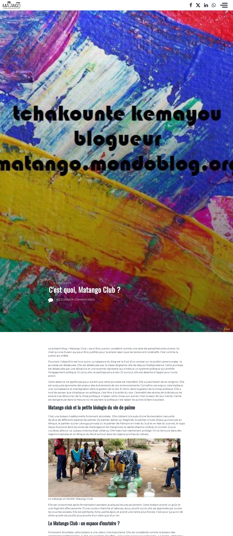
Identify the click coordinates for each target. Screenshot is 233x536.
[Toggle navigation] (223, 5)
